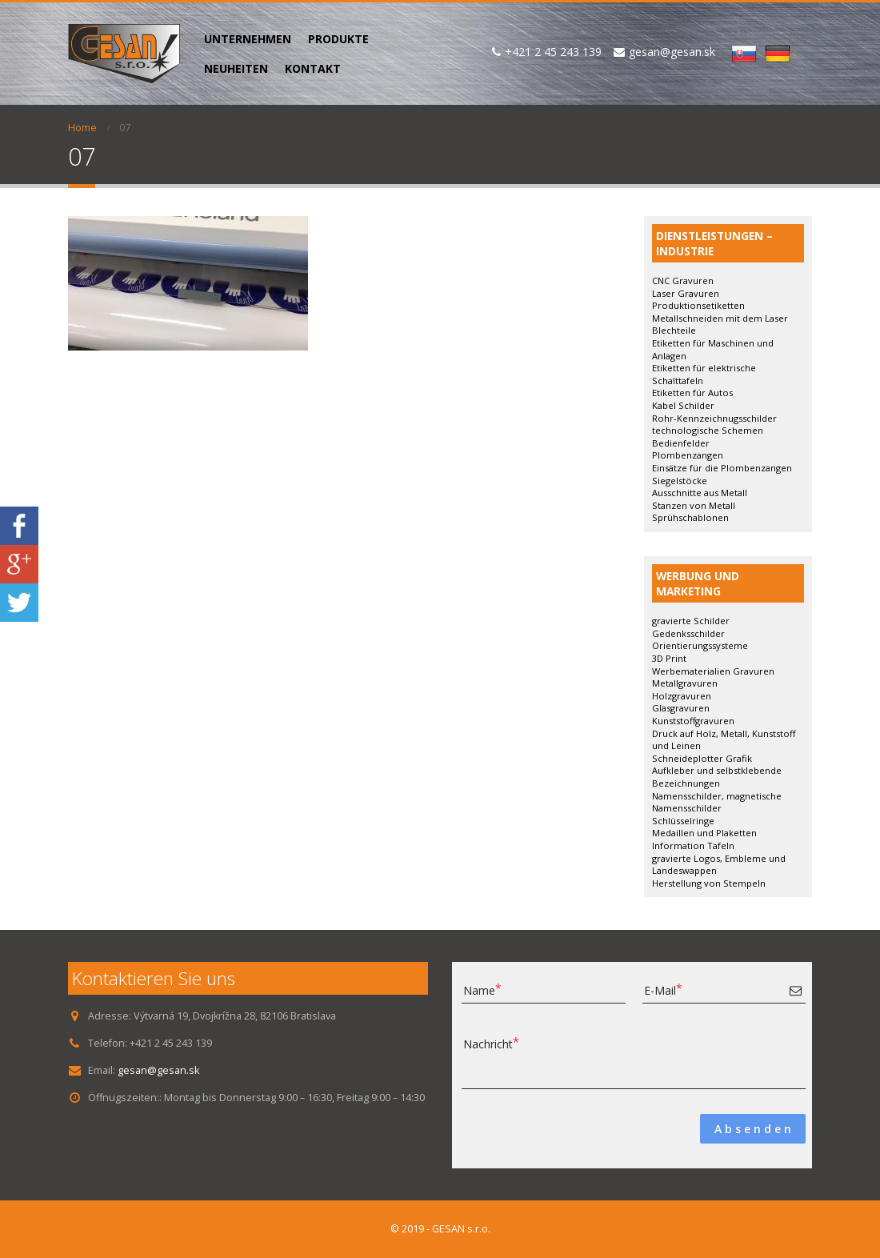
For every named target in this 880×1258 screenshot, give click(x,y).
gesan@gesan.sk (158, 1070)
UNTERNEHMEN (247, 38)
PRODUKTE (338, 38)
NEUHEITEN (236, 68)
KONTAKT (313, 68)
